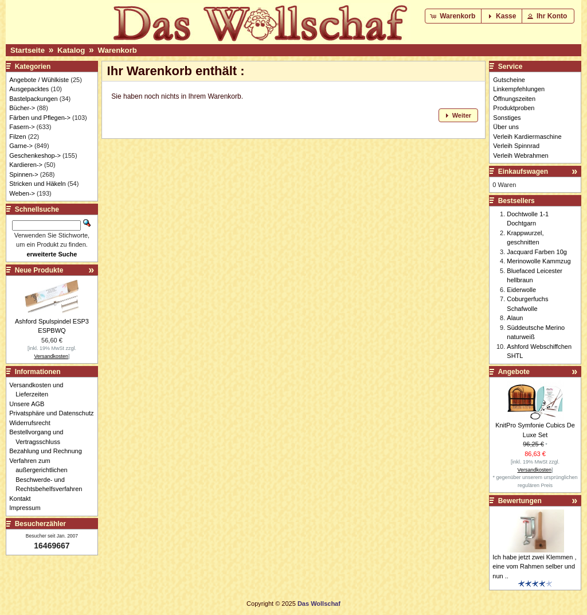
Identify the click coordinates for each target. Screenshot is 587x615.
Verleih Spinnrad (516, 145)
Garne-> (21, 145)
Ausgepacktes (29, 88)
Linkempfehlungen (519, 88)
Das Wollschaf (319, 603)
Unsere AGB (29, 403)
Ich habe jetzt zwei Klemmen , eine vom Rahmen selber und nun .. (534, 566)
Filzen (17, 136)
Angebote (514, 372)
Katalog (71, 50)
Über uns (506, 126)
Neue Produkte (39, 270)
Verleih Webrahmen (520, 155)
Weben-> (22, 193)
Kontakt (22, 498)
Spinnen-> (23, 174)
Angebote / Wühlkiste (39, 79)
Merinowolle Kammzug (538, 261)
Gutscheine (509, 79)
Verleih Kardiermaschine (527, 136)
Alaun (515, 317)
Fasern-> (21, 126)
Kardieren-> (25, 164)
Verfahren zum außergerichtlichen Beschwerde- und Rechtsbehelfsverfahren (48, 475)
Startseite (27, 50)
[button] (454, 16)
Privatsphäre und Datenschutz (54, 413)
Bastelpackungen (33, 98)
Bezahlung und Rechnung (48, 450)
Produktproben (513, 107)
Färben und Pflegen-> (40, 117)
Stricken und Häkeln (37, 183)
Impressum (27, 507)
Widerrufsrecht (32, 422)
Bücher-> (22, 107)
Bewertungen (520, 501)
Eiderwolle (521, 289)
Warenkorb (116, 50)
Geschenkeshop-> (35, 155)
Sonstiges (507, 117)
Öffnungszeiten (514, 98)
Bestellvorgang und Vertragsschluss (39, 437)
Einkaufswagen (523, 172)
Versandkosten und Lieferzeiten (39, 390)
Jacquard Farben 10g (537, 251)
